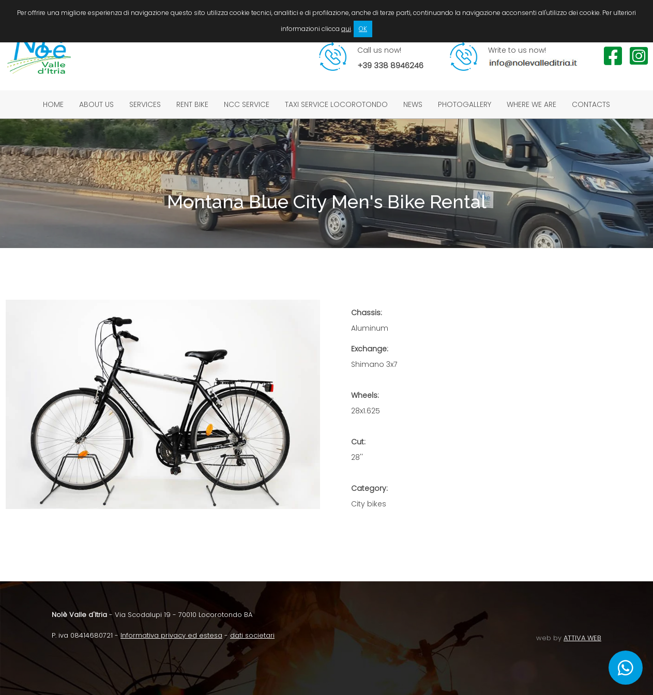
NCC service (246, 104)
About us (96, 104)
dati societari (252, 635)
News (412, 104)
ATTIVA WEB (582, 638)
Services (145, 104)
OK (363, 28)
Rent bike (192, 104)
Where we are (531, 104)
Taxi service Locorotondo (336, 104)
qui (346, 28)
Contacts (591, 104)
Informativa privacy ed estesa (171, 635)
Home (53, 104)
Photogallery (464, 104)
